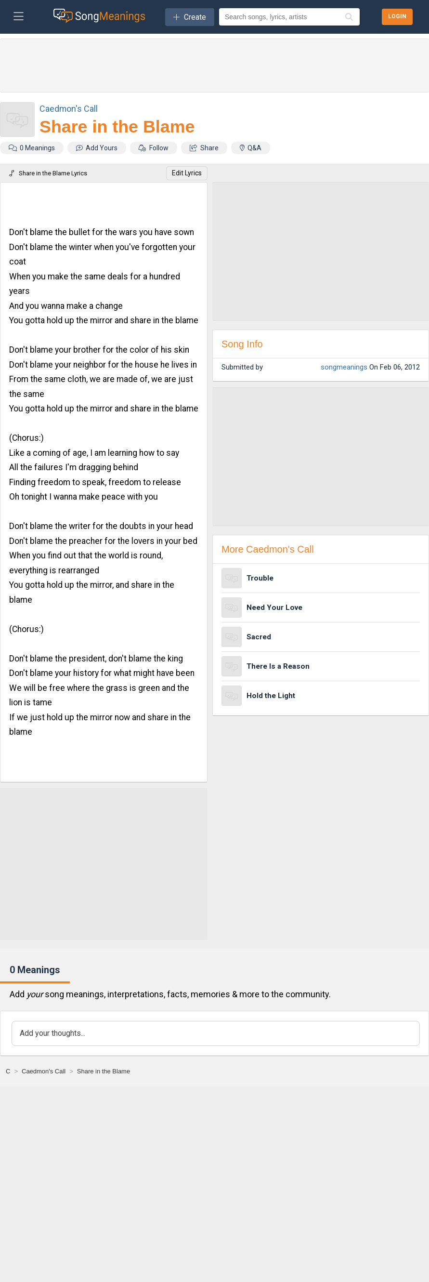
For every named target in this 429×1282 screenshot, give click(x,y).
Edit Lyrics (187, 173)
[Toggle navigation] (18, 16)
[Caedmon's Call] (43, 1071)
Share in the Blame (117, 126)
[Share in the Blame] (103, 1071)
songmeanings (344, 367)
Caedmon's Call (68, 109)
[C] (8, 1071)
